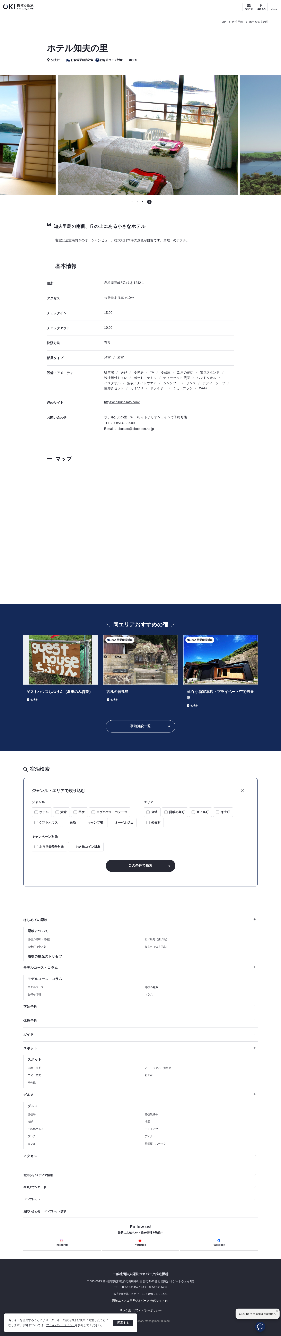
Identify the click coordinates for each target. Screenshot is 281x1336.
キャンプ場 (95, 822)
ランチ (32, 1136)
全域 (154, 812)
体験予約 (261, 9)
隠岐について (38, 931)
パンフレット (32, 1199)
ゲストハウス (48, 822)
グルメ (139, 1094)
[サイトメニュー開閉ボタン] (274, 7)
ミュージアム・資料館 (158, 1067)
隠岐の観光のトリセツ (45, 956)
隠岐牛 (32, 1114)
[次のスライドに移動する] (242, 135)
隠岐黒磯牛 (151, 1114)
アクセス (30, 1156)
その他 (32, 1082)
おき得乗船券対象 (51, 846)
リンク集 (125, 1310)
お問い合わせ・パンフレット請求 (44, 1211)
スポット (139, 1048)
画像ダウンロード (34, 1187)
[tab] (132, 201)
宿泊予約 (249, 9)
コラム (149, 994)
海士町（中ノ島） (38, 946)
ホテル (44, 812)
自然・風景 (34, 1067)
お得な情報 (34, 994)
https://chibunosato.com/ (122, 402)
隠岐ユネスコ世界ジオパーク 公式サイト (96, 1300)
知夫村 (155, 822)
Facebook (219, 1243)
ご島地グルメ (36, 1128)
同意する (123, 1322)
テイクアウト (153, 1128)
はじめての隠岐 (139, 920)
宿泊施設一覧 (140, 726)
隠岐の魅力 (151, 987)
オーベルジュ (124, 822)
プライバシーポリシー (60, 1325)
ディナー (150, 1136)
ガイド (28, 1034)
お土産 (149, 1075)
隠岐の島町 (177, 812)
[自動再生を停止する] (149, 202)
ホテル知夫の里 (259, 21)
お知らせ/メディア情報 (38, 1175)
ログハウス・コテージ (111, 812)
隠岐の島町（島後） (40, 939)
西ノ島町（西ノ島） (157, 939)
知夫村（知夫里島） (157, 946)
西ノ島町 (202, 812)
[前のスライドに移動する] (39, 135)
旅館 (63, 812)
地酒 (147, 1121)
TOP (223, 21)
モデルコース (36, 987)
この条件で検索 (141, 865)
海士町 (225, 812)
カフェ (32, 1143)
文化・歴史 (34, 1075)
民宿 (81, 812)
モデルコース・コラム (139, 967)
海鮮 (30, 1121)
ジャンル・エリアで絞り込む (58, 790)
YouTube (140, 1242)
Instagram (62, 1243)
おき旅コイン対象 (88, 846)
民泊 (73, 822)
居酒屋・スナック (155, 1143)
